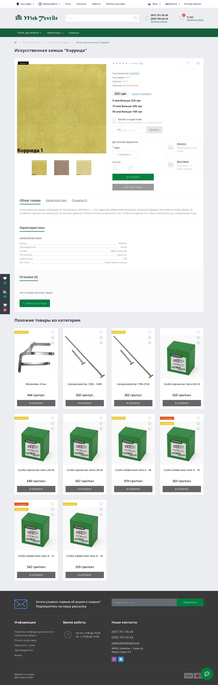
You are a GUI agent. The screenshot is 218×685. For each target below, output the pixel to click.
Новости (96, 3)
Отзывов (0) (79, 200)
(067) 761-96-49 (159, 15)
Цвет (116, 147)
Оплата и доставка (115, 3)
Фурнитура (55, 32)
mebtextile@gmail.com (125, 643)
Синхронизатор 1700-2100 (133, 384)
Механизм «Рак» (36, 384)
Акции (18, 655)
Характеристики (56, 200)
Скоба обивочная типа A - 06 (133, 470)
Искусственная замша (59, 42)
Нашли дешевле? (142, 93)
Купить (154, 130)
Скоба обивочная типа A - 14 (85, 555)
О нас (68, 3)
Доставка (180, 161)
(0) (141, 63)
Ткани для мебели (29, 32)
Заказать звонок (159, 21)
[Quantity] (123, 167)
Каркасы (74, 32)
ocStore (31, 674)
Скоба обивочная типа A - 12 (36, 555)
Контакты (81, 3)
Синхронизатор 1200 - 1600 (85, 384)
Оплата (178, 143)
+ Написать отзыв (34, 303)
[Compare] (198, 63)
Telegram (121, 659)
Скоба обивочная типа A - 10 (182, 470)
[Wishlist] (187, 63)
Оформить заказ (195, 19)
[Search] (135, 18)
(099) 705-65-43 (159, 18)
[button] (5, 307)
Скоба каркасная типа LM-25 (182, 384)
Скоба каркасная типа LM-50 (85, 470)
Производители (23, 650)
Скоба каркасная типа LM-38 (36, 470)
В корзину (133, 177)
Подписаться (190, 602)
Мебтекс (135, 73)
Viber (114, 659)
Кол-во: (116, 162)
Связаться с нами (24, 645)
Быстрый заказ (133, 187)
